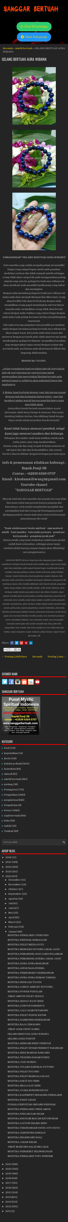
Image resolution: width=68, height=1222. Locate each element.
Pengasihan (10, 794)
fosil (6, 748)
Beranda (8, 48)
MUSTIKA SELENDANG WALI (25, 1137)
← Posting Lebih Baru (14, 656)
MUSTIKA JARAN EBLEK (22, 1142)
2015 (8, 1192)
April (11, 917)
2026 (8, 857)
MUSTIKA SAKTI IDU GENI (23, 1081)
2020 (8, 1169)
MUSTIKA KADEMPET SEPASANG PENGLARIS (35, 1095)
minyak (8, 774)
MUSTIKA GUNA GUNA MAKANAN (28, 963)
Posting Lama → (57, 656)
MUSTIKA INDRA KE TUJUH (25, 982)
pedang (8, 784)
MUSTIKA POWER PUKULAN (25, 991)
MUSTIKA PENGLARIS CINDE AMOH (29, 1109)
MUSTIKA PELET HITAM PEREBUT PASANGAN (35, 1048)
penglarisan (11, 800)
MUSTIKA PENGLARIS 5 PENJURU (28, 935)
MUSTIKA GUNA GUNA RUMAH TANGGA (32, 977)
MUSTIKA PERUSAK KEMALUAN (27, 940)
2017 (8, 1183)
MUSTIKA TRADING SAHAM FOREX (29, 1057)
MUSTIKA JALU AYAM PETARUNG (28, 1010)
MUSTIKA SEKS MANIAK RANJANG (29, 1052)
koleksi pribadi (13, 763)
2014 (8, 1197)
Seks (7, 820)
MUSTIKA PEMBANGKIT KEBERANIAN (31, 972)
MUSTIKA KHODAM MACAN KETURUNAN (33, 1118)
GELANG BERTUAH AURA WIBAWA (24, 59)
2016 (8, 1187)
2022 (8, 876)
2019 (8, 1173)
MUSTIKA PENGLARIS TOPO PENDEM (30, 1156)
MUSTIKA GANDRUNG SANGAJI (27, 1132)
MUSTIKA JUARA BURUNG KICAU (28, 1090)
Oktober (13, 889)
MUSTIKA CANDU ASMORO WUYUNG (30, 986)
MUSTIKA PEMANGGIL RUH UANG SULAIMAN (35, 954)
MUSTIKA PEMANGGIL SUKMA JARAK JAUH (34, 958)
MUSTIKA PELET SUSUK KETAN (27, 1015)
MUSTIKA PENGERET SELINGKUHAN (30, 1151)
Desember (14, 879)
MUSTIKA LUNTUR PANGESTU (26, 1005)
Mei (10, 912)
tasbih (7, 825)
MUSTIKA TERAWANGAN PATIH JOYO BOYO (34, 1127)
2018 (8, 1178)
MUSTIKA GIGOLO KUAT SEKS (26, 1001)
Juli (10, 903)
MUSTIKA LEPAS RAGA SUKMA (26, 968)
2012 (8, 1206)
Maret (12, 922)
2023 (8, 871)
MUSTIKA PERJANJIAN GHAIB (26, 1113)
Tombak (8, 831)
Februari (13, 926)
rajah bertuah (12, 815)
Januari (13, 931)
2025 (8, 862)
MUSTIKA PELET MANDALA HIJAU (29, 1076)
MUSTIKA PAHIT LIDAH (22, 1099)
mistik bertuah (23, 48)
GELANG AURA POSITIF (21, 1038)
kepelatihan (11, 753)
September (15, 893)
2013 (8, 1201)
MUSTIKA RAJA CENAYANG (24, 1024)
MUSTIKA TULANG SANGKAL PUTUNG (31, 1067)
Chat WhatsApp (34, 26)
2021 (8, 1164)
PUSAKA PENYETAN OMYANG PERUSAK (32, 1104)
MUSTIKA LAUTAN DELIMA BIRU (27, 1123)
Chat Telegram (34, 37)
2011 (8, 1211)
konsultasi (10, 768)
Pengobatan (11, 805)
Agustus (13, 898)
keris (7, 758)
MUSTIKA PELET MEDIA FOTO (26, 944)
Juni (11, 908)
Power (8, 810)
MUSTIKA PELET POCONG (23, 1071)
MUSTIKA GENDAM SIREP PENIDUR (29, 1043)
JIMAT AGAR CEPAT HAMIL (24, 1029)
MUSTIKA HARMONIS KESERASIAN (29, 1019)
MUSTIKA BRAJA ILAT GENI (24, 1085)
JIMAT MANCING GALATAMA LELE (28, 1146)
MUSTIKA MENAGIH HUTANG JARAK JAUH (34, 949)
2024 (8, 867)
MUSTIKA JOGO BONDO (22, 1062)
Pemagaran (10, 789)
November (15, 884)
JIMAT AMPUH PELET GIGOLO (26, 996)
